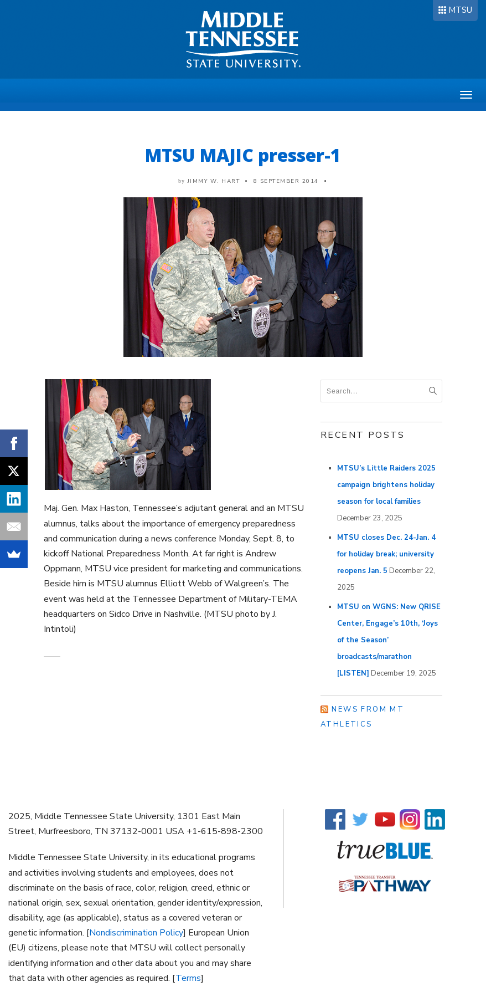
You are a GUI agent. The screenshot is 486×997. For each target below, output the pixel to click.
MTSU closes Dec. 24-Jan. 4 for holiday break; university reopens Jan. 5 (386, 554)
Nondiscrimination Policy (136, 933)
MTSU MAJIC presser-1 (243, 155)
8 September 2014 (286, 181)
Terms (188, 978)
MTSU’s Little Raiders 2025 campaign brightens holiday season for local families (386, 485)
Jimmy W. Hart (214, 181)
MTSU (460, 10)
